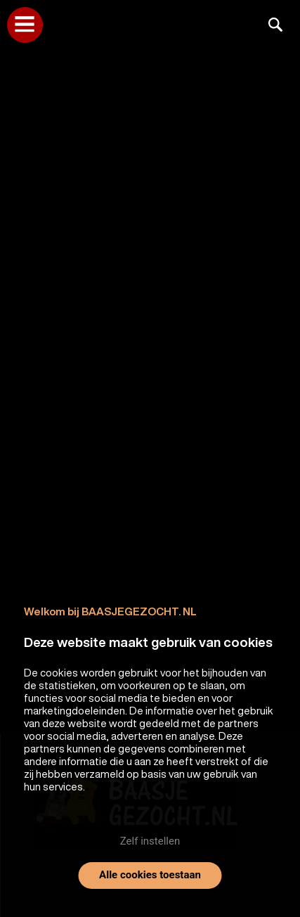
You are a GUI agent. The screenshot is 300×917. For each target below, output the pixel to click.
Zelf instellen (150, 841)
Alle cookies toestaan (150, 874)
